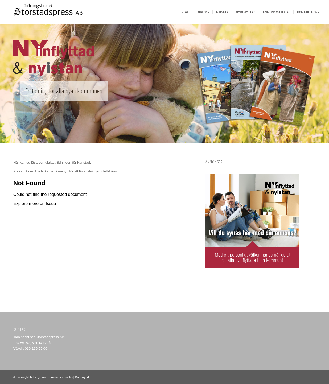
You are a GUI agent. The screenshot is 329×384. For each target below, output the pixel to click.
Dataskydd (82, 377)
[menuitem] (186, 12)
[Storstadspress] (47, 12)
